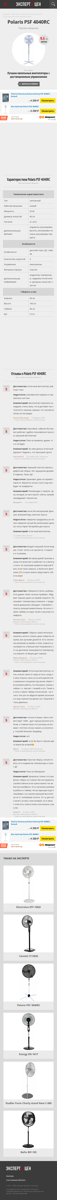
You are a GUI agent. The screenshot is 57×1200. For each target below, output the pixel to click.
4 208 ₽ (33, 110)
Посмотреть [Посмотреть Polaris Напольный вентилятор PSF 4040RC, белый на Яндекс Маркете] (48, 100)
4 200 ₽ (33, 100)
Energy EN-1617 (28, 1054)
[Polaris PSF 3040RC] (28, 982)
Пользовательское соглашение (17, 1189)
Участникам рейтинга (16, 1180)
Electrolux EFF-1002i (28, 907)
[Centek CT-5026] (28, 933)
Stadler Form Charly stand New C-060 (29, 1103)
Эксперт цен (28, 4)
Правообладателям (20, 1193)
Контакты (34, 1186)
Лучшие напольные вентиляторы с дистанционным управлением (28, 75)
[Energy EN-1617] (28, 1032)
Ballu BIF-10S (29, 1152)
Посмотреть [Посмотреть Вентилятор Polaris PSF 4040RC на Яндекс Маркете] (48, 111)
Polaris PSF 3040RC (28, 1005)
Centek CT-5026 (28, 956)
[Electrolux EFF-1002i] (28, 884)
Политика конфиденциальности (22, 1190)
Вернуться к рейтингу (29, 84)
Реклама (10, 1176)
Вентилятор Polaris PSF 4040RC (25, 106)
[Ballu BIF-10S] (28, 1130)
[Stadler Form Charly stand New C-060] (28, 1081)
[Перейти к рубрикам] (5, 4)
